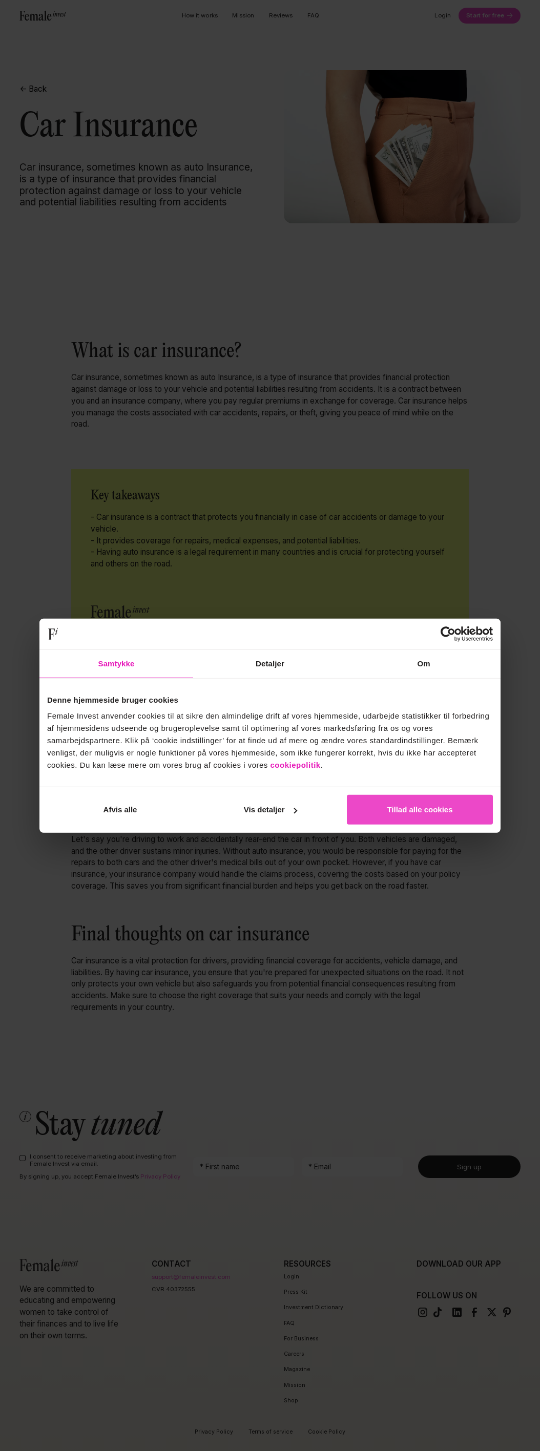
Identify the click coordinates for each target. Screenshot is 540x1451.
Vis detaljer (270, 809)
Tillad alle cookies (419, 809)
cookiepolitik (296, 765)
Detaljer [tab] (270, 663)
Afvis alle (120, 809)
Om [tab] (423, 663)
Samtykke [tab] (116, 663)
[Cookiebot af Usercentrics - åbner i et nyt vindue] (448, 633)
